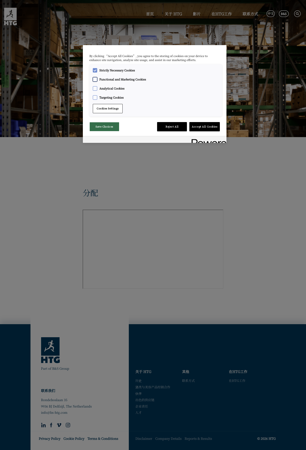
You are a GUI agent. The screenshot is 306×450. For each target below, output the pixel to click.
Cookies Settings (108, 108)
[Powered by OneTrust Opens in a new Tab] (207, 140)
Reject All (172, 126)
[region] (154, 94)
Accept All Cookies (204, 126)
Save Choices (104, 126)
